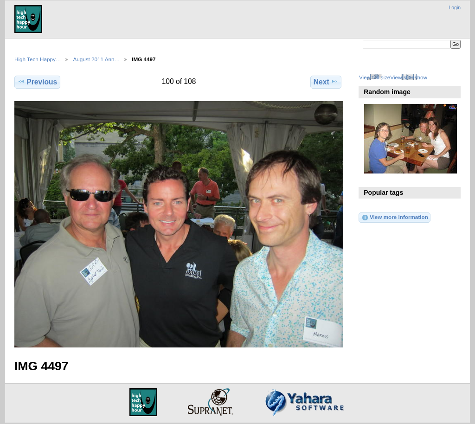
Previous (37, 81)
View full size (374, 77)
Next (326, 81)
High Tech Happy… (37, 59)
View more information (394, 217)
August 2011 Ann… (96, 59)
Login (455, 7)
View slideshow (408, 77)
